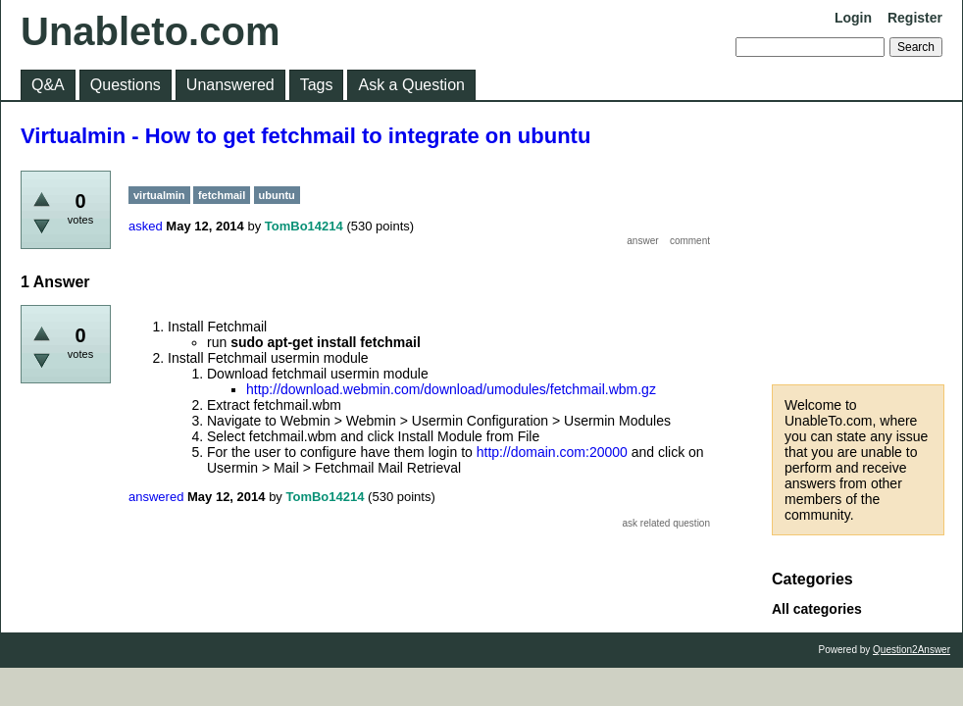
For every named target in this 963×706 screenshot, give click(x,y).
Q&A (48, 84)
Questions (125, 84)
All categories (817, 609)
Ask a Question (411, 84)
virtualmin (159, 195)
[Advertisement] (858, 243)
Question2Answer (911, 649)
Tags (316, 84)
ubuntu (277, 195)
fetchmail (221, 195)
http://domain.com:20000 (552, 452)
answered (155, 496)
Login (853, 17)
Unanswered (230, 84)
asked (145, 226)
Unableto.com (150, 31)
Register (914, 17)
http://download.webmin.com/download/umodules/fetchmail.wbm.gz (451, 389)
